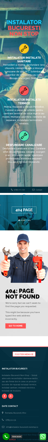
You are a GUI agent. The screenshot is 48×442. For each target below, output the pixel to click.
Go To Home (16, 326)
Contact (37, 190)
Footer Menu (24, 354)
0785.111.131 (18, 190)
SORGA (12, 440)
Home (23, 220)
